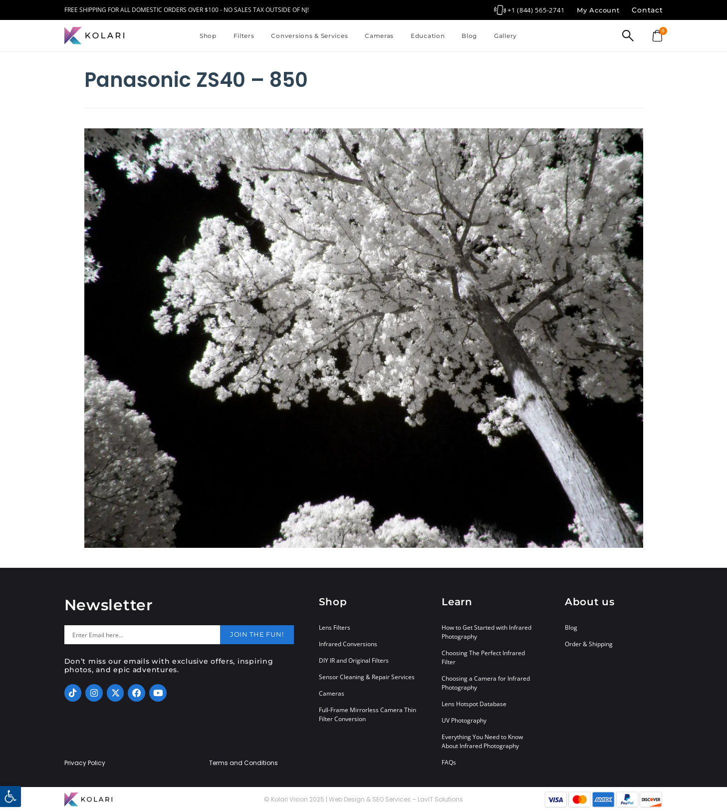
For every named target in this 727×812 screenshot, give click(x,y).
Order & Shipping (589, 644)
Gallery (505, 35)
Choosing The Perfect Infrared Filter (483, 657)
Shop (208, 35)
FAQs (449, 762)
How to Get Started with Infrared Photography (486, 632)
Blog (469, 35)
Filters (244, 35)
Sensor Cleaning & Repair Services (367, 677)
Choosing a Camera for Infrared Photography (486, 683)
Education (428, 35)
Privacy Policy (84, 763)
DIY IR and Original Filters (354, 660)
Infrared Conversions (348, 644)
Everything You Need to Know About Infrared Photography (482, 741)
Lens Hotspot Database (474, 704)
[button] (10, 796)
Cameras (379, 35)
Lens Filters (334, 627)
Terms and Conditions (243, 763)
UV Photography (464, 720)
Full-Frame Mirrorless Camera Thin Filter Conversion (367, 714)
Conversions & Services (309, 35)
